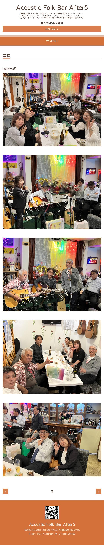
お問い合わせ (52, 29)
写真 (6, 56)
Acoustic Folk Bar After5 (52, 7)
